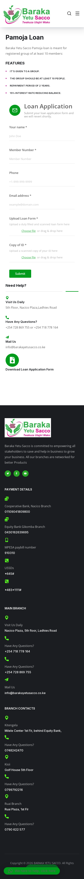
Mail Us (11, 341)
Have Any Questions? (21, 322)
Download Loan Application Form (30, 369)
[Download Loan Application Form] (12, 360)
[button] (32, 871)
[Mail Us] (7, 337)
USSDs (9, 568)
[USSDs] (7, 561)
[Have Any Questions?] (7, 317)
